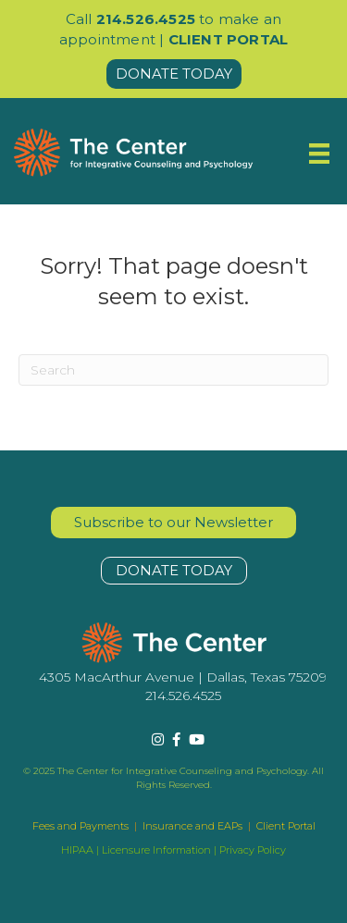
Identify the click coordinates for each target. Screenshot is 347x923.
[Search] (173, 370)
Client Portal (286, 825)
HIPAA (77, 849)
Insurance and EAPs (192, 825)
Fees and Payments (81, 825)
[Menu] (319, 153)
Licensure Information (156, 849)
